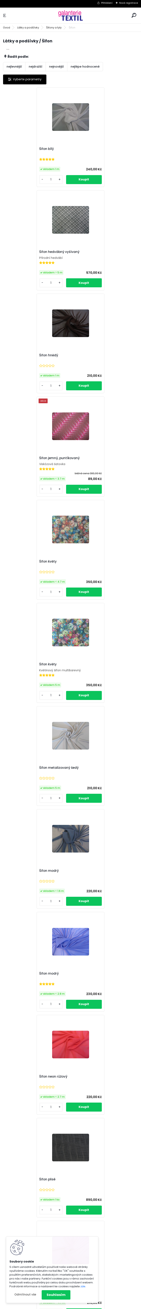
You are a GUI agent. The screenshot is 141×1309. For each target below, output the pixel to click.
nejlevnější (14, 67)
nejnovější (56, 67)
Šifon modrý (84, 459)
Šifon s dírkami (87, 768)
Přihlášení (106, 3)
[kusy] (18, 180)
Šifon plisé (16, 665)
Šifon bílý (15, 149)
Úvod (6, 27)
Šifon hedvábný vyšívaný (95, 149)
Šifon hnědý (17, 252)
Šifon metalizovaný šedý (27, 459)
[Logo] (70, 15)
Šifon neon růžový (89, 562)
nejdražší (35, 67)
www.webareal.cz (87, 1305)
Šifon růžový (84, 665)
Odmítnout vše (25, 1295)
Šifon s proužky (19, 974)
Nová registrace (128, 3)
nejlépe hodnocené (85, 67)
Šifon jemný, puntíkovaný (95, 252)
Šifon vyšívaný (86, 1077)
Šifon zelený (17, 1181)
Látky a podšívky (28, 27)
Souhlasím (56, 1294)
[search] (134, 15)
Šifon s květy (18, 871)
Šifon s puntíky (87, 974)
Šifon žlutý (83, 1181)
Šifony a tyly (54, 27)
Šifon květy (16, 356)
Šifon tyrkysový (20, 1077)
